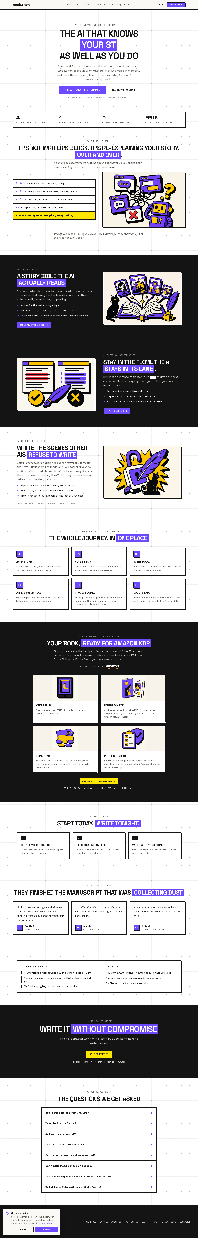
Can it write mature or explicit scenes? (68, 1165)
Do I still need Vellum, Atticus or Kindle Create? (73, 1187)
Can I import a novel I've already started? (70, 1155)
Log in (160, 4)
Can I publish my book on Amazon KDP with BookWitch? (78, 1176)
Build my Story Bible (34, 325)
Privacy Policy (45, 1223)
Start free (99, 1054)
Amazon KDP (100, 4)
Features (86, 4)
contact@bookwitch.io (182, 1222)
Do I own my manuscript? (60, 1134)
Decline (22, 1229)
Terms (154, 1222)
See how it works (123, 90)
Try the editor (116, 411)
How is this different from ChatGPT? (67, 1112)
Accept (46, 1229)
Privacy (164, 1222)
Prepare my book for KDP (99, 781)
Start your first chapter (82, 90)
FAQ (119, 4)
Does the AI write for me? (60, 1123)
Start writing (176, 4)
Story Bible (72, 4)
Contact (128, 4)
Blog (111, 4)
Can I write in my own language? (64, 1144)
